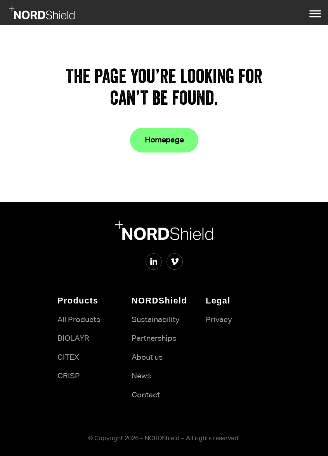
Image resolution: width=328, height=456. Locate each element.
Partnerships (154, 338)
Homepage (164, 140)
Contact (146, 395)
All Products (78, 320)
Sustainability (155, 320)
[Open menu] (315, 13)
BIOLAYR (73, 338)
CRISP (68, 376)
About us (147, 357)
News (141, 376)
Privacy (219, 320)
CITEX (68, 357)
